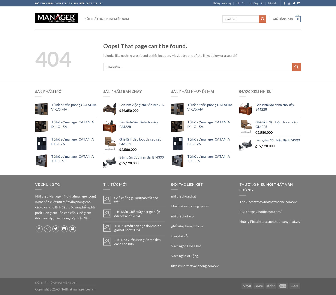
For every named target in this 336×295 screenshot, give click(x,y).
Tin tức (240, 3)
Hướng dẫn (256, 3)
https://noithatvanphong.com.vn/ (195, 266)
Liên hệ (272, 3)
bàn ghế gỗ (179, 236)
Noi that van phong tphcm (190, 206)
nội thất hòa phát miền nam (106, 19)
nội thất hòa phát (183, 196)
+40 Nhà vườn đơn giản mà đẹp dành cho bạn (137, 242)
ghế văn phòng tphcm (187, 226)
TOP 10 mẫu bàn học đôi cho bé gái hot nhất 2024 (137, 228)
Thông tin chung (221, 3)
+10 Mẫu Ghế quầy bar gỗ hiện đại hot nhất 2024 (137, 214)
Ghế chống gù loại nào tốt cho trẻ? (136, 200)
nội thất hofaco (182, 216)
